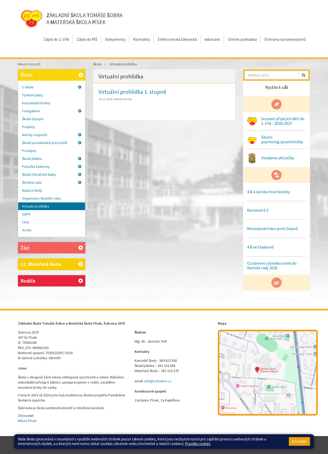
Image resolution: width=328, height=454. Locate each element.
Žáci (51, 248)
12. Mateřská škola (51, 264)
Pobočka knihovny (51, 166)
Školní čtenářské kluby (51, 174)
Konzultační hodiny (36, 103)
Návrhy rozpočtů (51, 134)
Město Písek (27, 420)
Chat (25, 222)
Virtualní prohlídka (35, 206)
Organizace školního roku (41, 198)
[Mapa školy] (268, 373)
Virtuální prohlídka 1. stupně (132, 91)
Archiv (27, 230)
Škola (52, 74)
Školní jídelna (51, 158)
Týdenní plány (32, 95)
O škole (51, 87)
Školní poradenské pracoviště (51, 142)
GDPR (26, 214)
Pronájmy (29, 150)
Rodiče (51, 281)
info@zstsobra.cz (157, 381)
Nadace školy (32, 190)
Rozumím (299, 441)
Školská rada (51, 182)
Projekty (28, 127)
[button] (304, 75)
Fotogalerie (51, 111)
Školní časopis (33, 119)
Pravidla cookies (198, 443)
